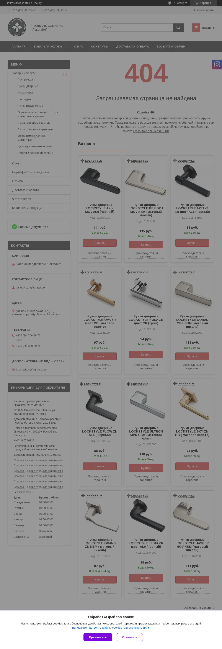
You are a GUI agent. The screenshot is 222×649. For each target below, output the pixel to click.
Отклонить (129, 637)
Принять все (98, 637)
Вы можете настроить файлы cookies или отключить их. (109, 627)
